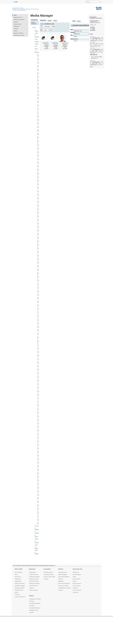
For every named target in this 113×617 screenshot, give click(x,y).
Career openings (33, 590)
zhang (38, 507)
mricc (38, 307)
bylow (38, 86)
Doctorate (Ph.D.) (33, 585)
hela (38, 198)
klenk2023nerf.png (56, 42)
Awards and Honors (20, 583)
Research (32, 569)
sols (38, 387)
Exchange (31, 605)
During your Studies (63, 585)
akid (38, 55)
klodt (38, 230)
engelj (38, 153)
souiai (38, 394)
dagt (38, 114)
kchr (38, 212)
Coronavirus (18, 576)
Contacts (46, 579)
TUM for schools (77, 590)
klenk (38, 226)
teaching (37, 532)
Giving (16, 592)
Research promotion (34, 583)
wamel (38, 447)
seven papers (96, 49)
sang (38, 352)
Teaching (16, 28)
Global (31, 596)
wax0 (38, 458)
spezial (36, 526)
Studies (60, 569)
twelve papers (97, 37)
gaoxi (38, 167)
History (78, 21)
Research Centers (34, 574)
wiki (37, 549)
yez (38, 496)
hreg (38, 205)
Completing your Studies (64, 587)
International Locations (35, 599)
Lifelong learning (62, 572)
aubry (38, 65)
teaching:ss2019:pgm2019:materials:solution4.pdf (87, 25)
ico (36, 45)
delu (38, 118)
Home (15, 15)
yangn (38, 489)
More (91, 66)
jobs (37, 48)
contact (36, 30)
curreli (38, 111)
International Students (63, 576)
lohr (38, 275)
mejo (38, 296)
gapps (37, 41)
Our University (18, 572)
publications (37, 519)
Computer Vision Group (17, 7)
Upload (49, 20)
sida (38, 384)
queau (38, 335)
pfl (37, 328)
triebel (38, 430)
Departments (18, 581)
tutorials (36, 543)
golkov (38, 177)
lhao (38, 261)
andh (38, 58)
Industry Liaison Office (49, 576)
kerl (38, 219)
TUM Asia (31, 601)
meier (38, 289)
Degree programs (62, 574)
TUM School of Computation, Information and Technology (25, 9)
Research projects (34, 579)
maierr (38, 279)
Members (16, 21)
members (37, 51)
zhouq (38, 514)
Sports (74, 576)
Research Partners (34, 581)
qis (38, 331)
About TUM (18, 569)
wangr (38, 454)
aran (38, 62)
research (37, 523)
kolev (38, 237)
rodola (38, 345)
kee (38, 216)
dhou (38, 128)
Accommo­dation (77, 574)
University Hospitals (20, 585)
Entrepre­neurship (48, 572)
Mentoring (75, 587)
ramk (38, 338)
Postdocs (31, 587)
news (37, 516)
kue (38, 244)
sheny (38, 380)
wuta (38, 479)
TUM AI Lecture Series (19, 19)
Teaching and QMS (19, 587)
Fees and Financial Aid (64, 583)
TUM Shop (75, 592)
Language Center (33, 610)
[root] (34, 27)
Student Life (76, 572)
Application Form (18, 17)
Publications (16, 26)
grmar (38, 181)
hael (38, 188)
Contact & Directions (20, 596)
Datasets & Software (18, 33)
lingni (38, 265)
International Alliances (34, 608)
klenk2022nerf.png (47, 42)
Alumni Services (77, 583)
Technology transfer (49, 574)
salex (38, 349)
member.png (65, 42)
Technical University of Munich (19, 10)
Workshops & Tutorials (19, 35)
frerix (38, 160)
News (16, 574)
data (37, 33)
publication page (93, 40)
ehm (38, 139)
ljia (38, 268)
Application (61, 581)
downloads (37, 36)
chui (38, 97)
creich (38, 104)
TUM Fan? (17, 594)
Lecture (75, 40)
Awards (15, 30)
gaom (38, 163)
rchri (38, 342)
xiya (38, 486)
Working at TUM (19, 590)
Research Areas (17, 24)
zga (38, 503)
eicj (36, 38)
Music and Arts (76, 579)
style (37, 529)
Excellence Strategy (34, 576)
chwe (38, 100)
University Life (77, 569)
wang (38, 451)
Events (74, 581)
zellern (38, 500)
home (37, 43)
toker (38, 423)
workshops (37, 552)
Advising (60, 579)
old (38, 321)
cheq (38, 90)
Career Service (76, 585)
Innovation (47, 569)
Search (54, 20)
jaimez (38, 209)
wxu (38, 482)
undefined (37, 547)
